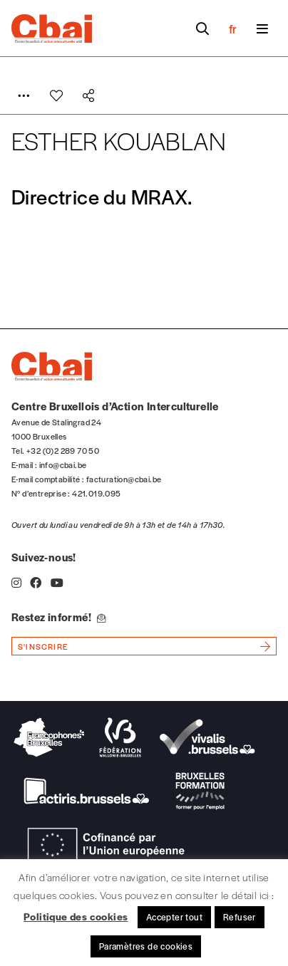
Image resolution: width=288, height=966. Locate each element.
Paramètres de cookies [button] (145, 946)
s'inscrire (43, 646)
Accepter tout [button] (174, 916)
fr (233, 28)
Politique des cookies (76, 916)
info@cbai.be (63, 464)
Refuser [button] (239, 916)
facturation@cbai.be (124, 478)
